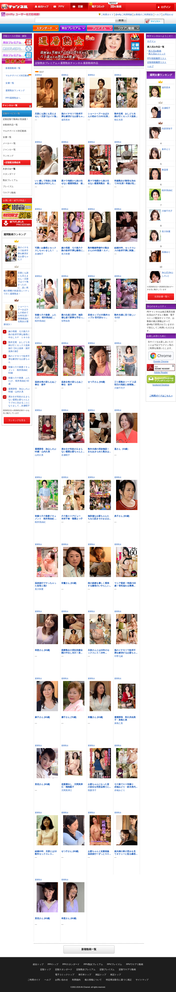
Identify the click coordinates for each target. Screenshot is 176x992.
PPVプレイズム (114, 964)
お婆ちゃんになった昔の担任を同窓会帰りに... (99, 785)
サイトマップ (142, 980)
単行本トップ (84, 974)
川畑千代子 (119, 388)
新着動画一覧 (88, 949)
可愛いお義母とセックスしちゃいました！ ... (46, 249)
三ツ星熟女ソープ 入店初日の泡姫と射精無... (125, 383)
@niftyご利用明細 (123, 14)
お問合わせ (168, 14)
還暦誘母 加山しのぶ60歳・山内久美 (45, 450)
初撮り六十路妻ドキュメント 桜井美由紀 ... (45, 517)
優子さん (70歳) (68, 717)
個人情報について (93, 980)
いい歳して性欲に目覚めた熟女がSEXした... (45, 182)
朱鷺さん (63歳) (68, 583)
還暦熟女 (38, 75)
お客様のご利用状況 (143, 14)
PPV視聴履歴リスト (156, 58)
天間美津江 (66, 790)
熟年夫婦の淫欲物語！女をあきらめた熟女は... (99, 450)
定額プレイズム (107, 969)
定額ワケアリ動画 (127, 969)
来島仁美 (118, 723)
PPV (61, 6)
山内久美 (39, 455)
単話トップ (115, 974)
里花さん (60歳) (42, 784)
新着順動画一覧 (13, 68)
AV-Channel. (85, 987)
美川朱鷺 (65, 254)
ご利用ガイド (107, 14)
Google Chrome (161, 357)
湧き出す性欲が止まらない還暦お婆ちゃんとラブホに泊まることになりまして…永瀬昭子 (19, 401)
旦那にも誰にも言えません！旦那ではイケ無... (46, 115)
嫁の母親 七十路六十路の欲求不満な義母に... (72, 249)
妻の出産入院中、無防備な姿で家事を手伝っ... (72, 316)
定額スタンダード (63, 969)
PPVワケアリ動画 (134, 964)
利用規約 (76, 980)
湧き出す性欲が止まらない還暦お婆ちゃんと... (72, 450)
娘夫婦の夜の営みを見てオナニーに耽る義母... (125, 852)
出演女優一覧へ (160, 296)
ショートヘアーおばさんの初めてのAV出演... (99, 115)
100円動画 (117, 6)
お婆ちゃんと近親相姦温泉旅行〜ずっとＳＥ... (99, 852)
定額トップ (45, 969)
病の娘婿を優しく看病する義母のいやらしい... (99, 584)
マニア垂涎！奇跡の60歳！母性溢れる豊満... (125, 584)
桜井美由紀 (40, 321)
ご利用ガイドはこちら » (160, 396)
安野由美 (65, 321)
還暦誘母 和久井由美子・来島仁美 (125, 718)
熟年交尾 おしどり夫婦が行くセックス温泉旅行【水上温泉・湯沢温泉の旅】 (19, 346)
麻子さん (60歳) (42, 717)
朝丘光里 (118, 120)
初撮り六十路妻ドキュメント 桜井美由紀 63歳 (19, 370)
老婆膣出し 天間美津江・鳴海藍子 (72, 785)
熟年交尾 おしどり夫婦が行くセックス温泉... (125, 115)
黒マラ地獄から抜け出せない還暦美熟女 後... (72, 182)
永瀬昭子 (39, 254)
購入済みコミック (157, 54)
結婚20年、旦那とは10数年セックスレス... (46, 852)
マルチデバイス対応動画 (17, 75)
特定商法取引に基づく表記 (119, 980)
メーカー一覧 (9, 143)
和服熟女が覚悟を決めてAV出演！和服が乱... (125, 182)
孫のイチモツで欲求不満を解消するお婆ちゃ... (72, 115)
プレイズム (100, 28)
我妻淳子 (92, 790)
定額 (79, 6)
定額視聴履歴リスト (156, 62)
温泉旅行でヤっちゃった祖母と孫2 (45, 584)
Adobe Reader (161, 369)
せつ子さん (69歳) (96, 382)
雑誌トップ (100, 974)
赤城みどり (119, 790)
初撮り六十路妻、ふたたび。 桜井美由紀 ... (45, 316)
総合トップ (42, 6)
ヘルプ (158, 14)
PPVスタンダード (70, 964)
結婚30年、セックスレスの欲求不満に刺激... (125, 249)
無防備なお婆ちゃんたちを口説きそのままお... (99, 517)
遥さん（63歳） (121, 449)
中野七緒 (118, 656)
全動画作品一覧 (10, 124)
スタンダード (46, 28)
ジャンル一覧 (9, 149)
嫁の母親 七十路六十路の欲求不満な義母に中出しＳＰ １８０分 (19, 334)
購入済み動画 (154, 51)
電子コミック (98, 6)
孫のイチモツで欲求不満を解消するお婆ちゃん (19, 359)
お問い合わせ (61, 980)
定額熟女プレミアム (85, 969)
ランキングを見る (16, 420)
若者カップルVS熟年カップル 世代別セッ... (99, 316)
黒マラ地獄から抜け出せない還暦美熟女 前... (99, 182)
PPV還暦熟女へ (13, 98)
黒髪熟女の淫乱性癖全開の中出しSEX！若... (72, 651)
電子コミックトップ (64, 974)
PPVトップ (53, 964)
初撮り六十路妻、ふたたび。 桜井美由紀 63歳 (19, 381)
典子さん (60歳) (121, 516)
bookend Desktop (161, 380)
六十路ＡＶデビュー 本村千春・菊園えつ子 (72, 517)
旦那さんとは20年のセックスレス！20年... (98, 651)
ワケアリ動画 (127, 28)
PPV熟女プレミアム (93, 964)
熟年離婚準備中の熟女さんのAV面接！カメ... (99, 249)
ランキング (8, 156)
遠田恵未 (65, 120)
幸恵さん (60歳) (42, 650)
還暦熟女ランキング (15, 90)
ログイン (151, 41)
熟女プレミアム (73, 28)
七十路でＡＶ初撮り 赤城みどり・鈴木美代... (125, 785)
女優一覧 (10, 83)
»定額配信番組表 (12, 162)
